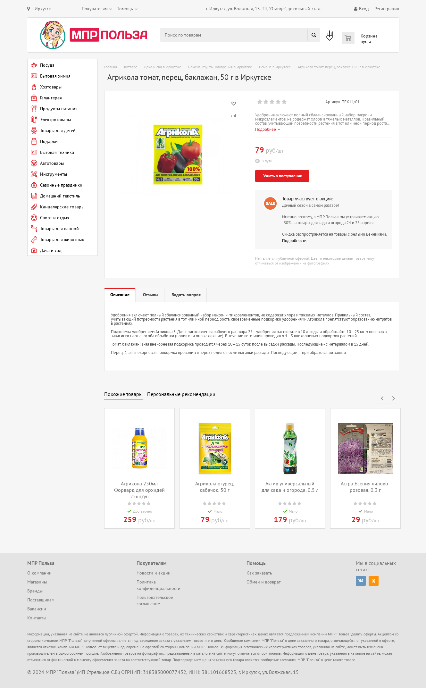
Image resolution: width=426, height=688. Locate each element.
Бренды (35, 591)
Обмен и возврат (263, 582)
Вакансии (36, 609)
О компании (39, 573)
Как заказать (259, 573)
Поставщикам (40, 600)
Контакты (36, 618)
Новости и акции (154, 573)
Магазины (37, 582)
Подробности (294, 240)
